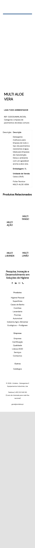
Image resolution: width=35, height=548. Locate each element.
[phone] (23, 283)
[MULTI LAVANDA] (10, 231)
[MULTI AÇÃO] (10, 200)
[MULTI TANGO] (25, 200)
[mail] (19, 283)
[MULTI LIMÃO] (25, 231)
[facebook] (12, 283)
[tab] (6, 132)
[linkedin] (16, 283)
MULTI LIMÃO (25, 254)
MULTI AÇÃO (10, 223)
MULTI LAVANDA (9, 254)
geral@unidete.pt (18, 404)
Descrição (6, 132)
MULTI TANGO (25, 217)
